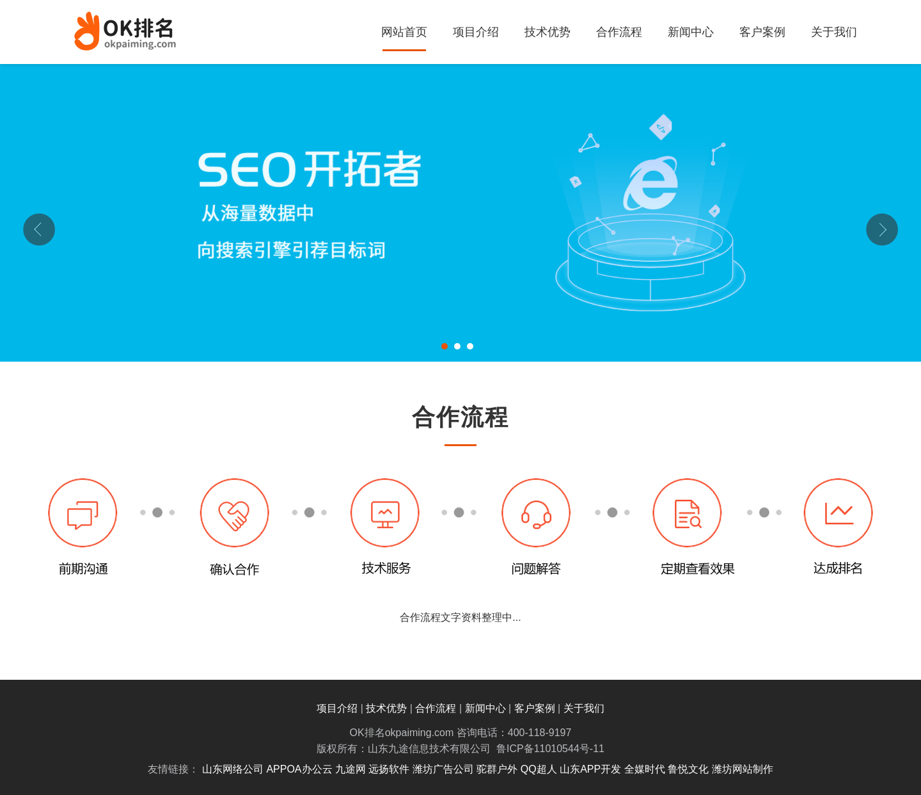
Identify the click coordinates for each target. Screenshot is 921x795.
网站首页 (404, 32)
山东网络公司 (233, 769)
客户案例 (762, 32)
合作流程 (619, 32)
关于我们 (834, 32)
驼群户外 (496, 769)
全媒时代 (644, 769)
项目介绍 (476, 32)
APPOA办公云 (299, 769)
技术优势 (547, 32)
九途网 (350, 769)
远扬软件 (388, 769)
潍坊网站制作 (742, 769)
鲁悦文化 (688, 769)
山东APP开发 (590, 769)
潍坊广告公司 (443, 769)
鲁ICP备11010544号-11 (550, 748)
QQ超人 (539, 769)
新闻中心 (691, 32)
